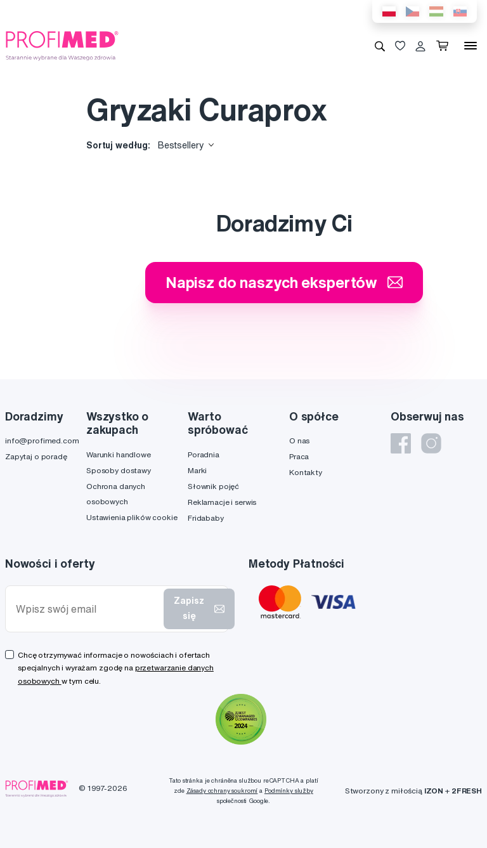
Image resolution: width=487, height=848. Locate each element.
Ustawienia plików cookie (132, 517)
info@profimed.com (42, 440)
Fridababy (206, 518)
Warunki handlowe (118, 454)
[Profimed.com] (62, 45)
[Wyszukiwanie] (379, 46)
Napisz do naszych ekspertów (284, 282)
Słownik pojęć (213, 486)
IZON (433, 790)
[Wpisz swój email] (87, 609)
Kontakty (305, 472)
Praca (299, 456)
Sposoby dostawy (118, 470)
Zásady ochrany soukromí (222, 790)
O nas (299, 440)
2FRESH (466, 790)
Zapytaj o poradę (36, 456)
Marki (197, 470)
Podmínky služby (288, 790)
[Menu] (470, 45)
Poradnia (203, 454)
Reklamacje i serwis (222, 502)
